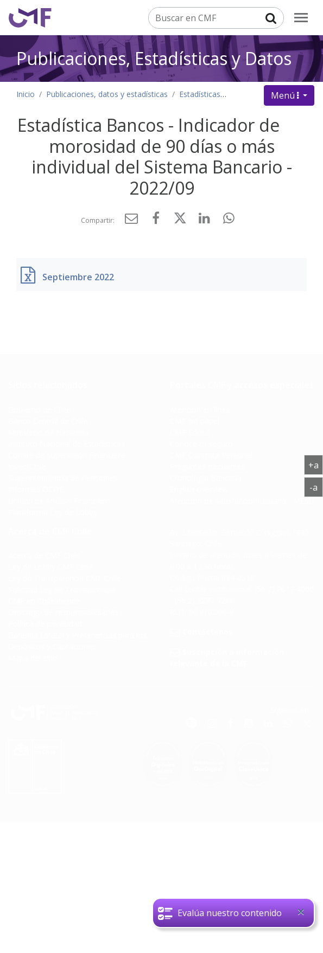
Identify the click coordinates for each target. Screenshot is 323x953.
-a (316, 486)
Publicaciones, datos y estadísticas (107, 94)
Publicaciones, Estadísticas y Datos (154, 58)
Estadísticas (199, 94)
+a (315, 464)
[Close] (301, 912)
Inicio (25, 94)
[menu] (301, 18)
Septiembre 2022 (78, 277)
